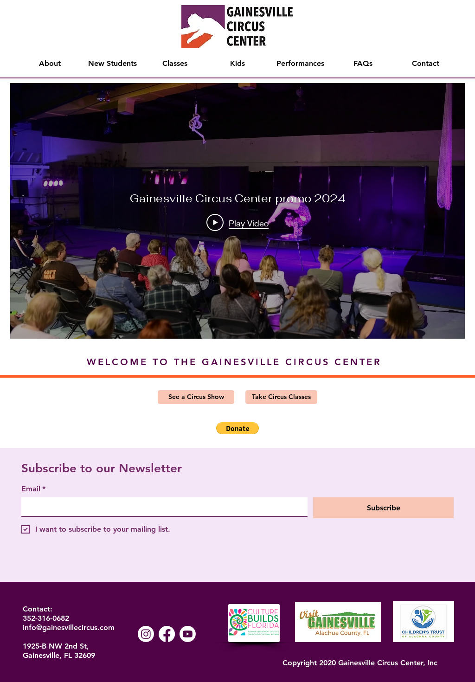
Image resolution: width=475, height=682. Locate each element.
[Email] (161, 506)
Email (33, 489)
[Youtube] (188, 634)
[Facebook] (167, 634)
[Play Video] (237, 222)
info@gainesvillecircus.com (69, 627)
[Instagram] (146, 634)
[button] (237, 428)
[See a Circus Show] (196, 397)
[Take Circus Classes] (281, 397)
